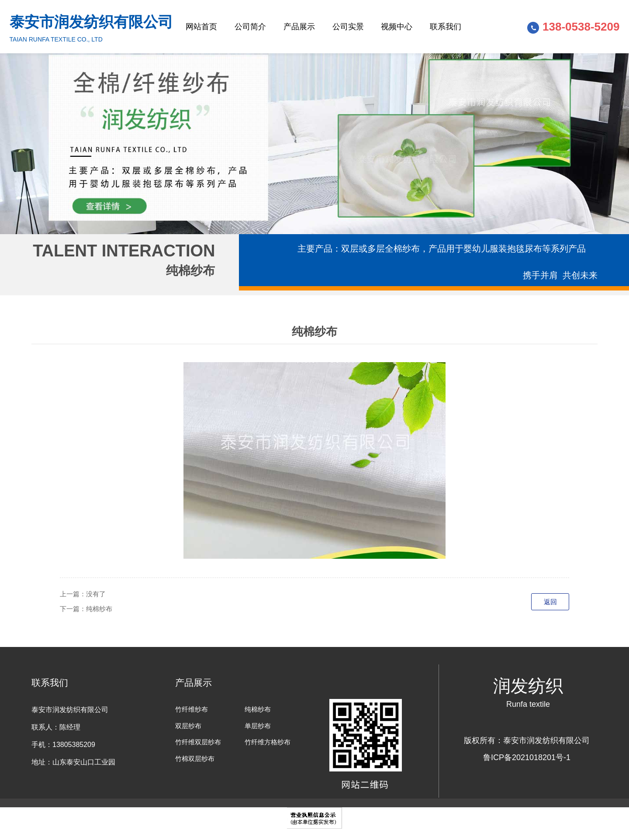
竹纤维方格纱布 (267, 742)
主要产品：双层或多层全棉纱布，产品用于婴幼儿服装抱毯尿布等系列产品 (441, 248)
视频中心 (396, 26)
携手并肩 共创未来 (560, 275)
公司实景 (348, 26)
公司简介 (250, 26)
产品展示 (299, 26)
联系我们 (445, 26)
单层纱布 (258, 726)
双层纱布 (188, 726)
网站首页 (201, 26)
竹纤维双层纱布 (198, 742)
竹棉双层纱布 (194, 758)
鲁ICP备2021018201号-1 (526, 757)
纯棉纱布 (99, 608)
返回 (550, 601)
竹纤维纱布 (191, 709)
